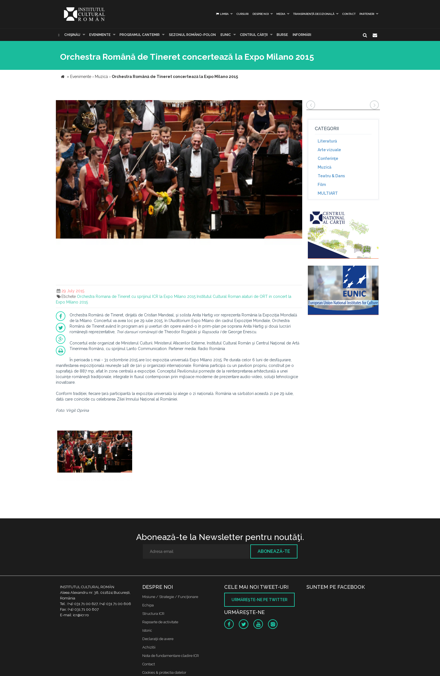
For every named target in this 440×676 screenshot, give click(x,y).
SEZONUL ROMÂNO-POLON (192, 35)
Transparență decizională (313, 13)
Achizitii (148, 647)
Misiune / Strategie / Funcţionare (170, 597)
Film (322, 184)
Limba (222, 13)
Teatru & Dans (331, 176)
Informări (302, 35)
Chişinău (72, 35)
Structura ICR (153, 613)
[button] (297, 105)
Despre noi (261, 13)
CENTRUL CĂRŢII (254, 35)
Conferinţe (328, 158)
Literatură (327, 141)
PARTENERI (366, 13)
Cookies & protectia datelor (164, 672)
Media (280, 13)
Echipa (148, 605)
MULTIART (328, 193)
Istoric (147, 630)
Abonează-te (274, 551)
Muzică (324, 167)
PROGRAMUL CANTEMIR (140, 35)
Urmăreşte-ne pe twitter (259, 599)
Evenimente (100, 35)
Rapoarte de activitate (160, 622)
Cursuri (242, 13)
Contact (349, 13)
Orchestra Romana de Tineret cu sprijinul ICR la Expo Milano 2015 (136, 296)
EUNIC (226, 35)
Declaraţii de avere (157, 639)
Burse (282, 35)
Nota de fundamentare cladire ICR (170, 656)
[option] (95, 456)
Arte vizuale (329, 150)
